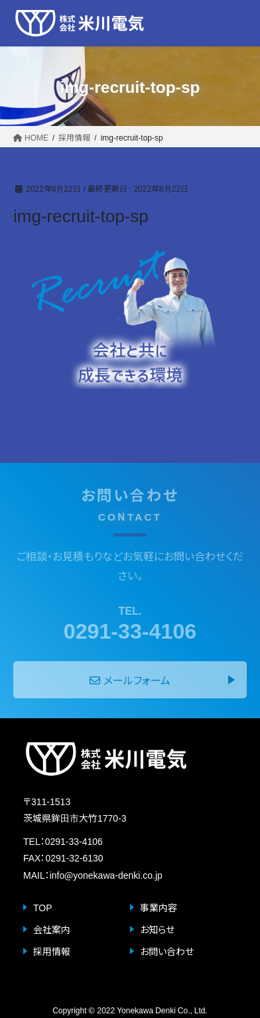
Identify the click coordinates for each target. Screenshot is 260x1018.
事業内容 (158, 907)
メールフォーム (130, 680)
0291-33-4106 (130, 621)
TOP (42, 907)
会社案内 (51, 929)
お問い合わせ (167, 951)
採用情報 (51, 951)
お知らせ (157, 929)
